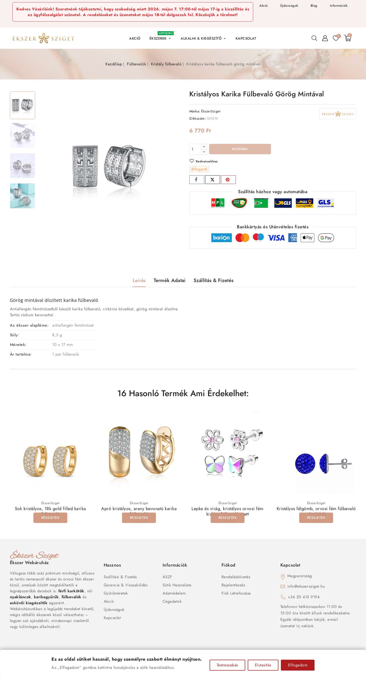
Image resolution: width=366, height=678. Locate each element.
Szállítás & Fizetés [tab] (214, 281)
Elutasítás (263, 665)
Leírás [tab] (139, 281)
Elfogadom (298, 665)
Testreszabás (227, 665)
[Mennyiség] (195, 149)
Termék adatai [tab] (170, 281)
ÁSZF (167, 578)
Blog (314, 5)
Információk (339, 5)
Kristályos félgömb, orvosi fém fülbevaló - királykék (316, 513)
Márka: (194, 111)
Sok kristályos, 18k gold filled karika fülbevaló (50, 513)
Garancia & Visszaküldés (126, 586)
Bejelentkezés (233, 586)
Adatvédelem (174, 594)
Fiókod (228, 566)
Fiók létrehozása (236, 594)
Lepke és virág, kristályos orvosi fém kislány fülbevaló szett (228, 513)
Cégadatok (172, 602)
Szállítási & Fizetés (120, 578)
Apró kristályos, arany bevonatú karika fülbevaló (139, 513)
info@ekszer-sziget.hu (306, 587)
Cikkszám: (197, 118)
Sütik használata (177, 586)
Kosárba (240, 149)
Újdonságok (289, 5)
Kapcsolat (112, 619)
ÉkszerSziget (210, 111)
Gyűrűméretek (116, 594)
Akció (263, 5)
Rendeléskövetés (235, 578)
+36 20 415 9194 (304, 598)
